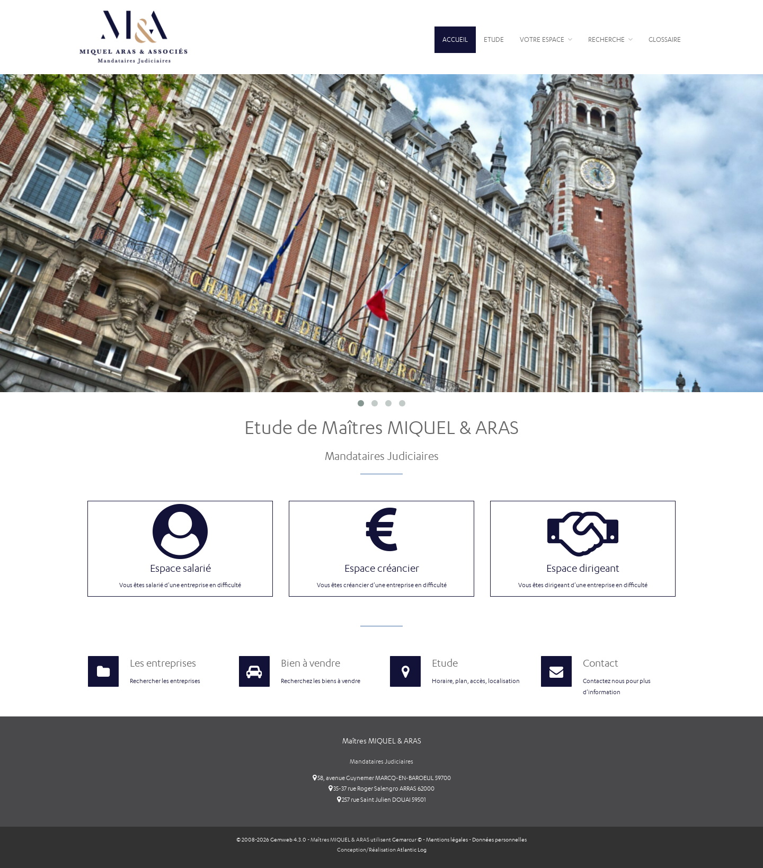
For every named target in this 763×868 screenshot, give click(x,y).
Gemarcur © (407, 839)
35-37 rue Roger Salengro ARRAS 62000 (381, 788)
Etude (494, 39)
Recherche (610, 39)
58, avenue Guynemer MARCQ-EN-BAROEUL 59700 (382, 778)
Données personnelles (499, 839)
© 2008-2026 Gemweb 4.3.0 (271, 839)
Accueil (455, 39)
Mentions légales (447, 839)
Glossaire (665, 39)
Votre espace (546, 39)
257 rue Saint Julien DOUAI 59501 (381, 799)
